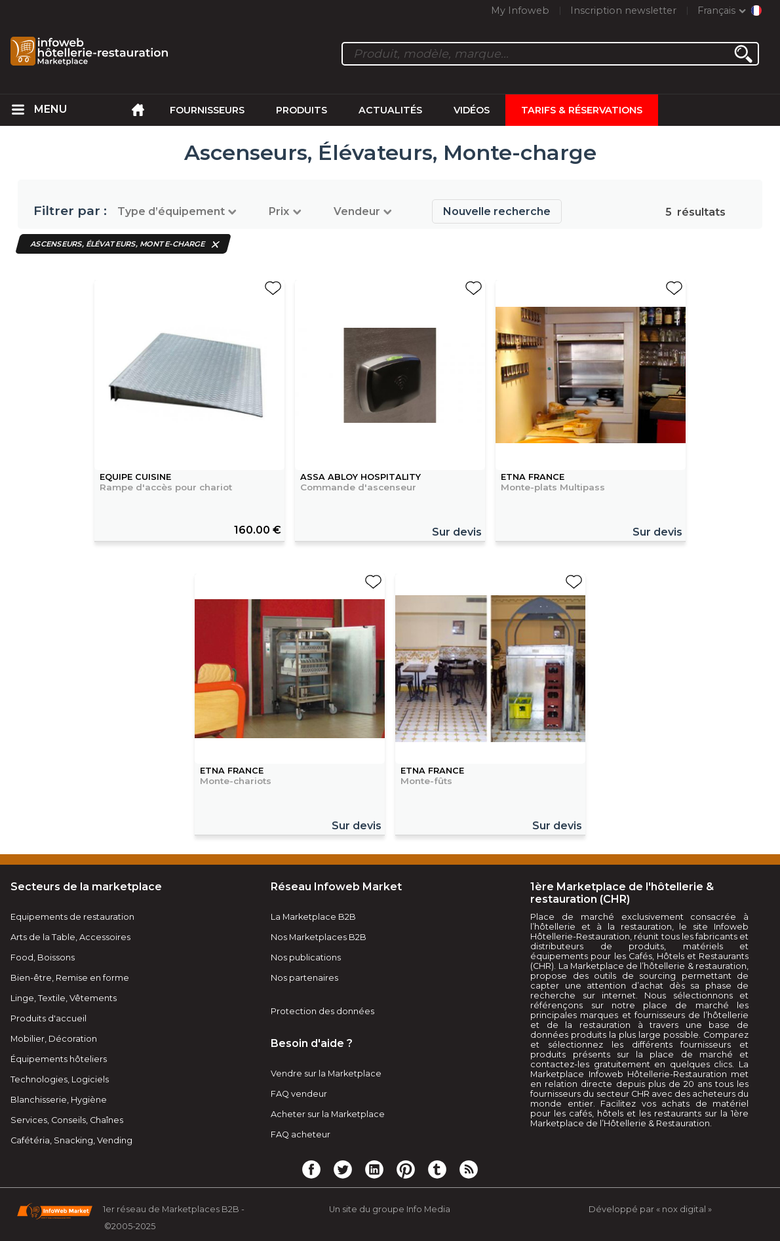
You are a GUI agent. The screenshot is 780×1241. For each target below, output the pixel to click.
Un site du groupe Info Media (389, 1209)
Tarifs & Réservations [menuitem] (581, 110)
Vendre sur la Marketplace (326, 1073)
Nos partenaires (304, 978)
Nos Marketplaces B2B (318, 937)
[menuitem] (18, 110)
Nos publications (306, 957)
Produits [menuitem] (301, 110)
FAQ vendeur (299, 1094)
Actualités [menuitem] (390, 110)
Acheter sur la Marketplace (328, 1114)
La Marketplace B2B (313, 917)
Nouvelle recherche (497, 211)
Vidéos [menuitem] (472, 110)
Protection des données (322, 1011)
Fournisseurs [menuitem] (207, 110)
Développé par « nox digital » (650, 1209)
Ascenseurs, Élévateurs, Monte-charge (117, 243)
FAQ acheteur (300, 1134)
